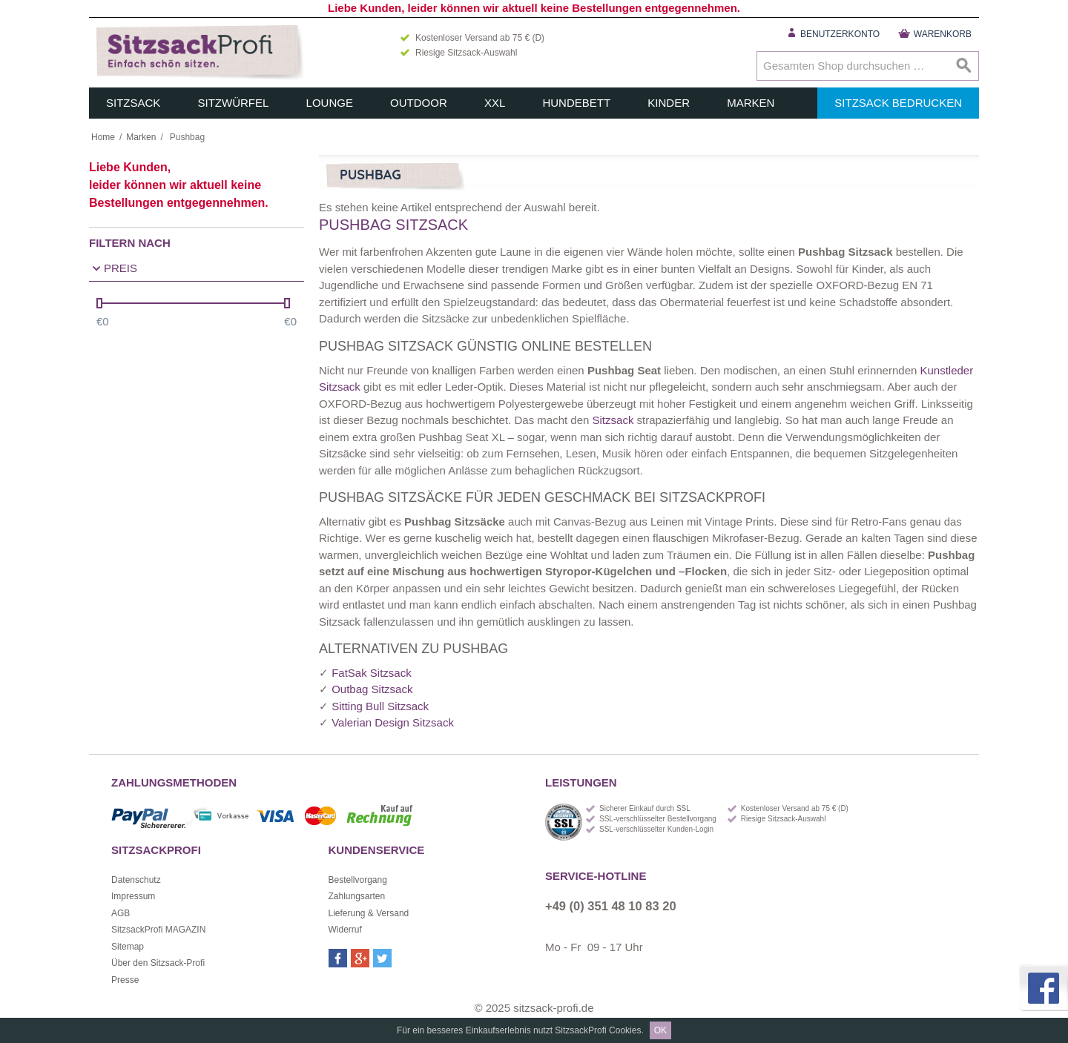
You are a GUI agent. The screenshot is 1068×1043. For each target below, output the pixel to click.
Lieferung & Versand (369, 913)
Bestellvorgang (358, 880)
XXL (494, 102)
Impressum (133, 896)
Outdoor (418, 102)
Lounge (329, 102)
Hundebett (576, 102)
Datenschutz (136, 880)
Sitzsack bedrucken (898, 102)
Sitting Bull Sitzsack (380, 706)
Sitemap (127, 946)
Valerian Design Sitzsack (393, 722)
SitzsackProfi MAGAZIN (158, 929)
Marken (750, 102)
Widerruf (345, 929)
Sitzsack (133, 102)
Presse (125, 980)
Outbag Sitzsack (372, 689)
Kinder (668, 102)
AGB (120, 913)
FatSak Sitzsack (372, 672)
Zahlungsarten (357, 896)
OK (660, 1030)
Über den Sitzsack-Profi (158, 963)
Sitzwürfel (233, 102)
